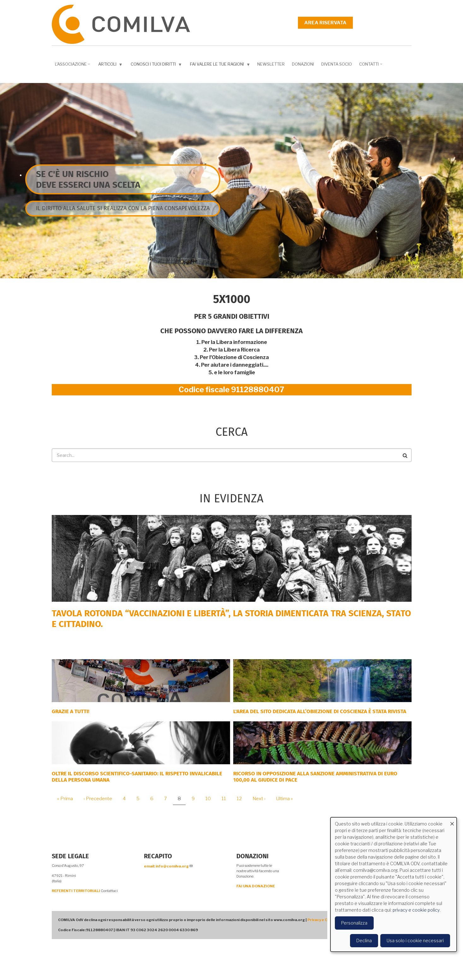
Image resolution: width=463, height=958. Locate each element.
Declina (364, 940)
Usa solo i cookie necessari (415, 940)
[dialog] (393, 884)
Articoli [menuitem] (111, 65)
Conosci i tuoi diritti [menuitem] (157, 65)
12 (241, 798)
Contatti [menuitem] (371, 66)
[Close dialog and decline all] (452, 821)
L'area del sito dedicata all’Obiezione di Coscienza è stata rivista (319, 711)
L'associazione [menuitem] (73, 66)
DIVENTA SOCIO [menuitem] (336, 64)
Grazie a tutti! (70, 711)
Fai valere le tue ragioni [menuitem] (221, 65)
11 (226, 798)
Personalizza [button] (354, 922)
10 (210, 798)
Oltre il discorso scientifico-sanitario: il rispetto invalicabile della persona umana (137, 776)
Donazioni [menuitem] (303, 64)
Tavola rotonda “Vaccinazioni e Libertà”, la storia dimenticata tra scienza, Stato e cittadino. (231, 618)
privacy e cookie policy (416, 910)
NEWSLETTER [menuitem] (271, 64)
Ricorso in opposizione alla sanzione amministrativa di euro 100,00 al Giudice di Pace (315, 776)
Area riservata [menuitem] (325, 23)
